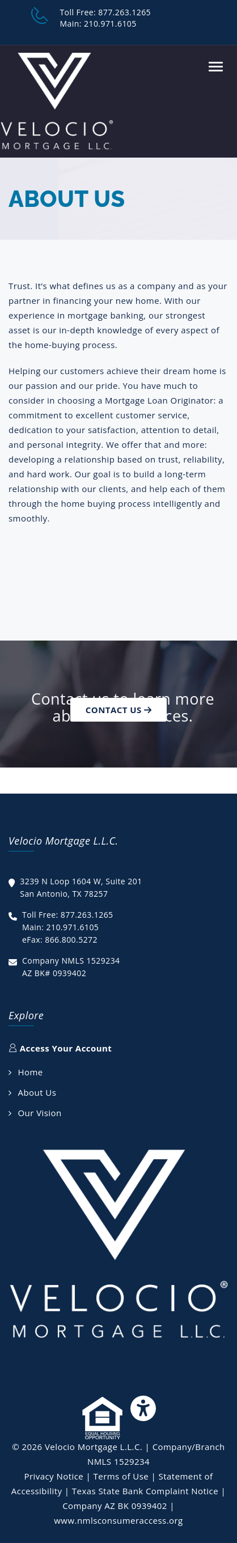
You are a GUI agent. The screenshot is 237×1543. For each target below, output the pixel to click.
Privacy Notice (53, 1476)
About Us (37, 1092)
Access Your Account (60, 1048)
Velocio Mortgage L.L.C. (93, 1446)
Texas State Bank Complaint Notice (145, 1491)
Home (30, 1072)
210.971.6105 (110, 23)
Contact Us (118, 709)
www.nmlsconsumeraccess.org (118, 1520)
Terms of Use (121, 1476)
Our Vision (39, 1112)
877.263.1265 (124, 12)
